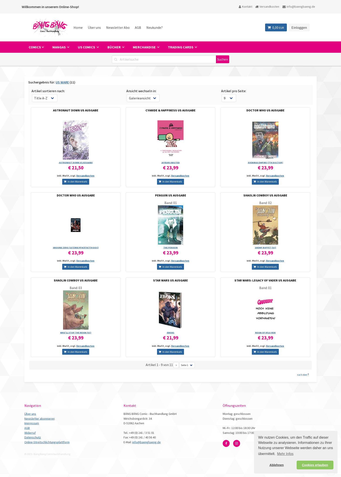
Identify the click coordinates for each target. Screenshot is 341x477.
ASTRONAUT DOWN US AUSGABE (75, 110)
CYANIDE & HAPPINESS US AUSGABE (170, 110)
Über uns (94, 27)
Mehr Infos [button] (285, 454)
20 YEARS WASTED (170, 162)
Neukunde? (154, 27)
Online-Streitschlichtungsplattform (47, 442)
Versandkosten (267, 7)
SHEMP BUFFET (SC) (265, 247)
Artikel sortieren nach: (48, 91)
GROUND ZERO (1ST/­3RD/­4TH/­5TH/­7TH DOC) (76, 247)
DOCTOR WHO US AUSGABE (265, 110)
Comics (35, 47)
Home (78, 27)
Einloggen (299, 27)
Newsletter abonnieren (39, 419)
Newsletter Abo (118, 27)
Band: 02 (265, 203)
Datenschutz (32, 437)
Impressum (31, 423)
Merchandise (144, 47)
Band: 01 (170, 203)
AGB (138, 27)
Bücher (114, 47)
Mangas (59, 47)
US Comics (87, 47)
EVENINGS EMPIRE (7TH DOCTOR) (265, 162)
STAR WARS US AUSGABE (170, 280)
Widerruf (30, 433)
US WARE (62, 82)
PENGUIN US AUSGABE (170, 195)
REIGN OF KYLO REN (265, 332)
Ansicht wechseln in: (141, 91)
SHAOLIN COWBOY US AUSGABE (265, 195)
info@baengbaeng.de (298, 7)
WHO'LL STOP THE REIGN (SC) (75, 332)
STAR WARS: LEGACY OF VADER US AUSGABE (265, 280)
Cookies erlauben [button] (315, 465)
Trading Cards (181, 47)
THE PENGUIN (170, 247)
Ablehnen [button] (276, 465)
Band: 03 (76, 288)
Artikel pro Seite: (233, 91)
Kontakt (245, 7)
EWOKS (170, 332)
